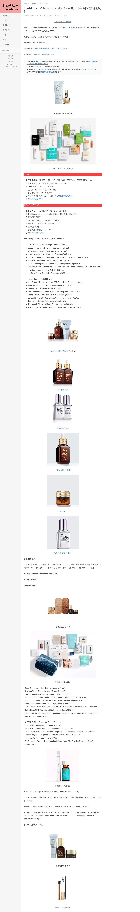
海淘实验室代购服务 (47, 72)
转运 (4, 35)
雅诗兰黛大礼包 (10, 64)
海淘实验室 (10, 6)
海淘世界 (6, 30)
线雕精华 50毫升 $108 (62, 553)
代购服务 (6, 44)
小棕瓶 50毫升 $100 (63, 470)
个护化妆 (41, 4)
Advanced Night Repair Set (60, 351)
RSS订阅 (5, 50)
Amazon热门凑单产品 (62, 22)
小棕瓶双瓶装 (63, 390)
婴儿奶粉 (6, 25)
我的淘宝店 (64, 196)
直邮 (4, 40)
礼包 (52, 54)
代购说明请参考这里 (36, 199)
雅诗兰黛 (35, 54)
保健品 (5, 20)
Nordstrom (45, 54)
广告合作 (10, 56)
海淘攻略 (6, 15)
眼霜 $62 (62, 511)
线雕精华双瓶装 (63, 429)
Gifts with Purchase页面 (88, 69)
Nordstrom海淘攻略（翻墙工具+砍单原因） (51, 48)
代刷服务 (10, 61)
